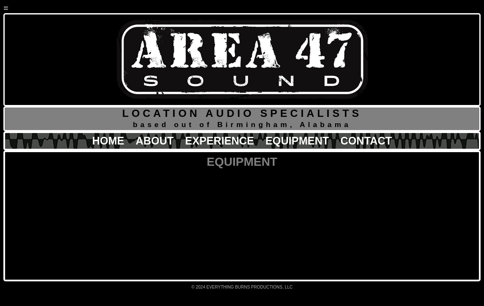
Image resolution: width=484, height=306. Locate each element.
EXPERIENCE (219, 141)
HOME (108, 141)
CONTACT (366, 141)
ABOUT (155, 141)
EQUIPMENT (297, 141)
